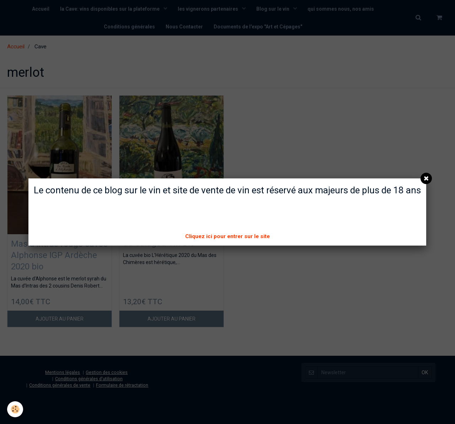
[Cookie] (15, 409)
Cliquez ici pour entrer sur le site (227, 236)
